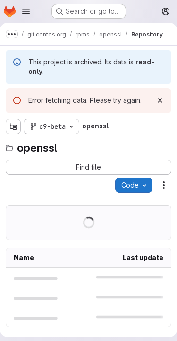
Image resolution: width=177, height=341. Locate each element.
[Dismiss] (160, 100)
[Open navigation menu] (26, 11)
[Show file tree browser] (13, 126)
